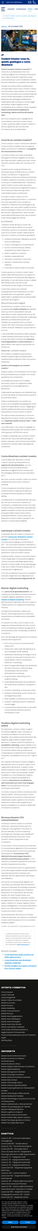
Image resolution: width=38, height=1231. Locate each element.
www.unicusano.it (23, 945)
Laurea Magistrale (8, 997)
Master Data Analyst (9, 1080)
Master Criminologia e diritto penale (15, 1093)
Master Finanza (7, 1005)
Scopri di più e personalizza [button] (19, 1227)
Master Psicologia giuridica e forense (15, 1120)
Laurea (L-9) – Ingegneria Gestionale (15, 1162)
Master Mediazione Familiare (12, 1096)
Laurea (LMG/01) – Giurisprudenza (14, 1143)
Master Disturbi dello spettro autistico (16, 1117)
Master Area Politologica (10, 1019)
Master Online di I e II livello (11, 1000)
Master (30, 9)
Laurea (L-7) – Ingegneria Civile (13, 1157)
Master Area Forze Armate (11, 1024)
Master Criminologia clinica (11, 1082)
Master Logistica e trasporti (11, 1112)
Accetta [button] (28, 1222)
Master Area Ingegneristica (11, 1016)
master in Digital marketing (12, 599)
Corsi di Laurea (21, 9)
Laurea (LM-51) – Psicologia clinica (14, 1149)
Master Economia (8, 1003)
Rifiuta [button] (10, 1222)
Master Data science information (14, 1115)
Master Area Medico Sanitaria (12, 1027)
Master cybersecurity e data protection (16, 1104)
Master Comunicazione (10, 1011)
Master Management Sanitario (13, 1072)
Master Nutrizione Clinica (10, 1064)
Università (10, 9)
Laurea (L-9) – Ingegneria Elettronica (15, 1165)
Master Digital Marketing (10, 1069)
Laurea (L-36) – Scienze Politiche (14, 1173)
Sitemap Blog (6, 1040)
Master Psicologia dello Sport (12, 1123)
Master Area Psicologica (10, 1021)
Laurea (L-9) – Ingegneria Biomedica (15, 1159)
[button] (35, 1202)
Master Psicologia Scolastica (12, 1074)
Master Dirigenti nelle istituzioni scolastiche (17, 1066)
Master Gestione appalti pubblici (14, 1085)
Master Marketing (8, 1008)
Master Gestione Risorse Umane (13, 1056)
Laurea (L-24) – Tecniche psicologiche (16, 1146)
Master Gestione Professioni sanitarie (15, 1077)
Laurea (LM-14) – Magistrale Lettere (14, 1197)
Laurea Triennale (7, 995)
